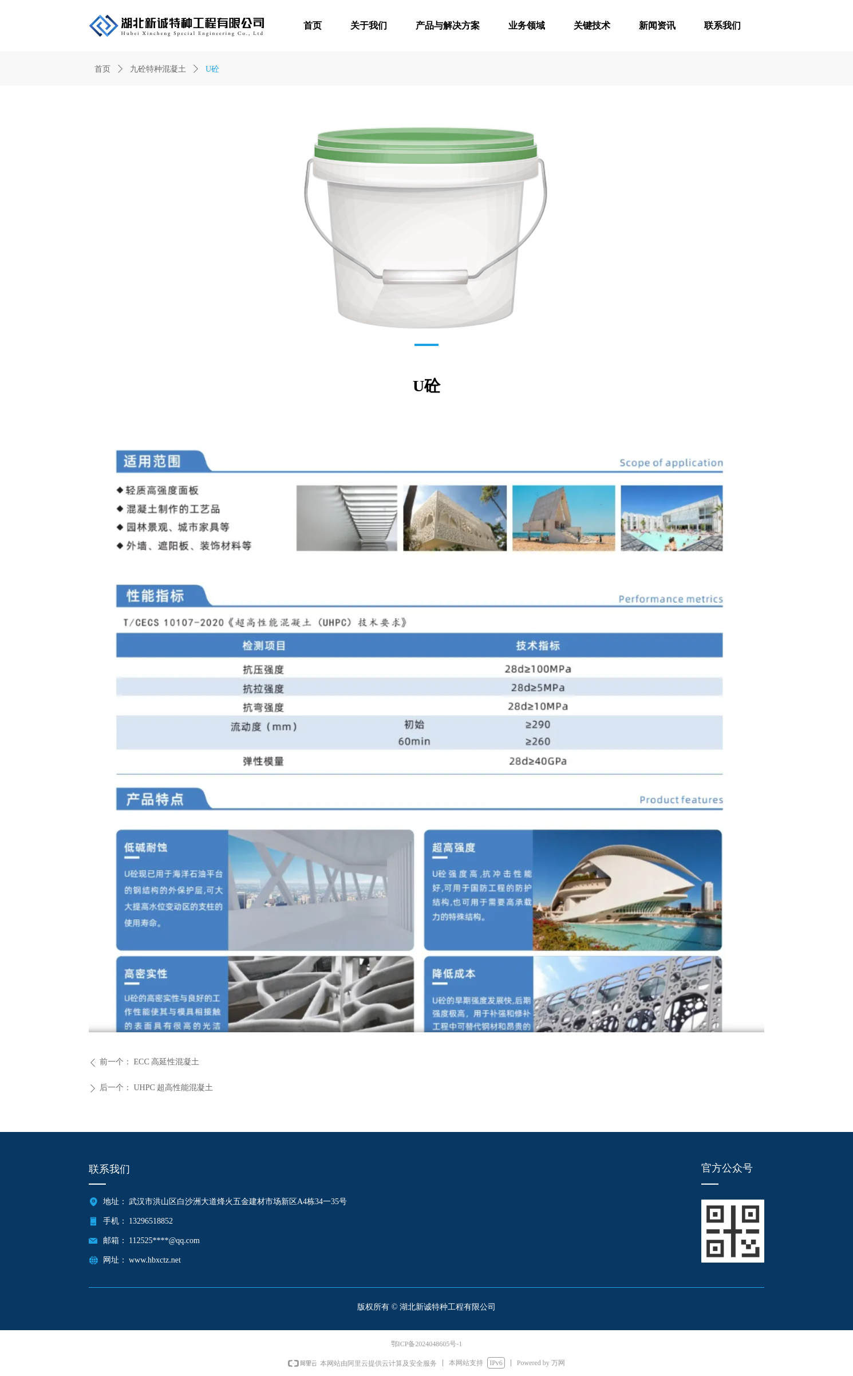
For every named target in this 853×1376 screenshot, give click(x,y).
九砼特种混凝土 (158, 69)
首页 (102, 69)
